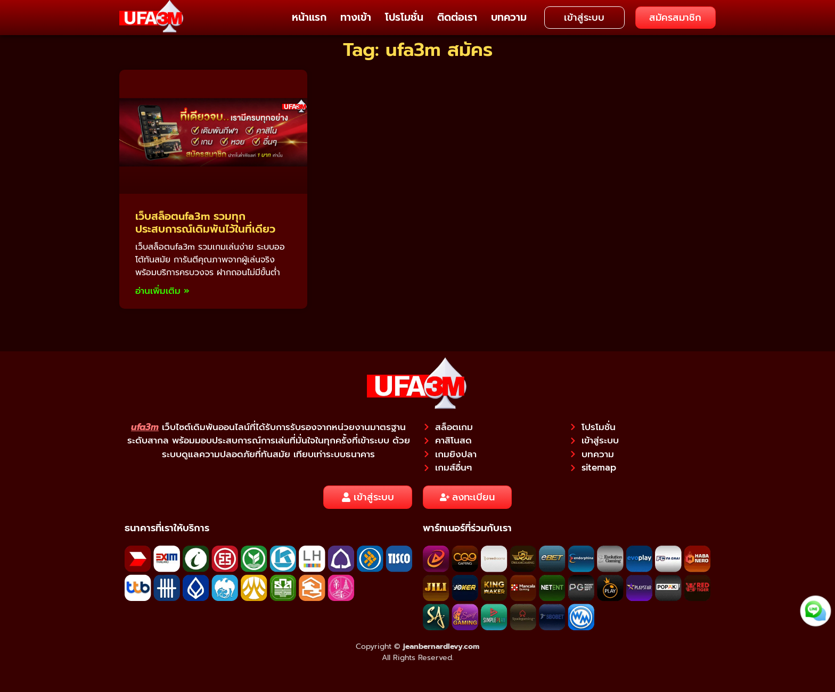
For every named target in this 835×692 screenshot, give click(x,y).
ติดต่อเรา (457, 17)
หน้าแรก (309, 17)
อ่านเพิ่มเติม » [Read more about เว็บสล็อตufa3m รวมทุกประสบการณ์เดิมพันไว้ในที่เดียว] (162, 291)
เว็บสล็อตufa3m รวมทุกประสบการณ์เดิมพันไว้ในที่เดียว (205, 222)
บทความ (509, 17)
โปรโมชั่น (404, 17)
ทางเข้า (355, 17)
